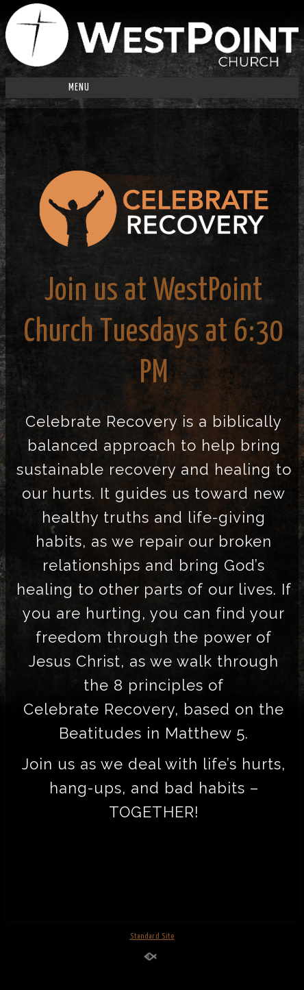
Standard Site (152, 936)
